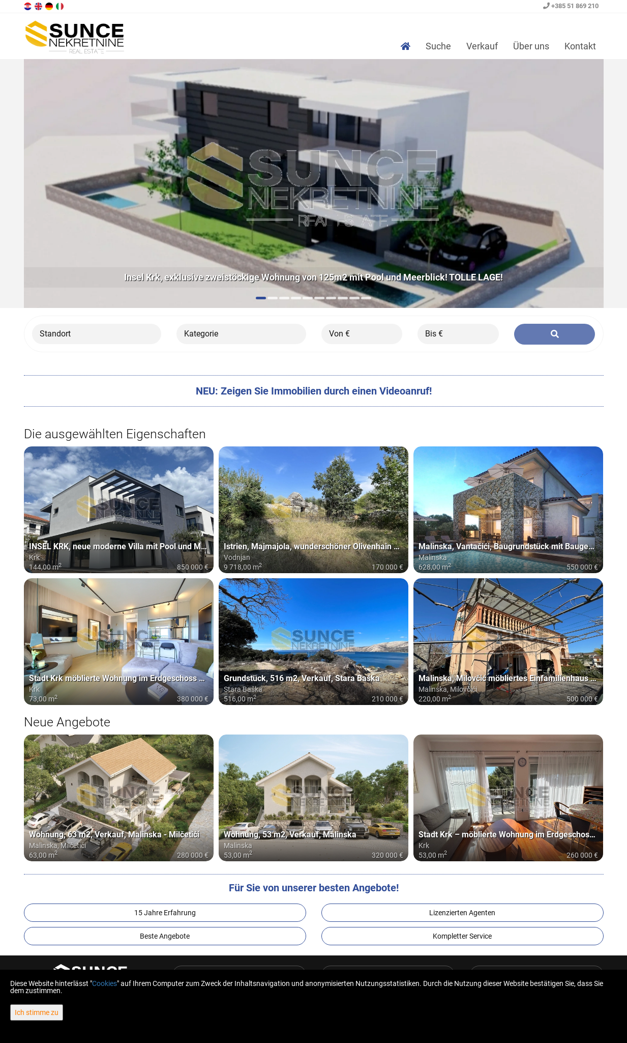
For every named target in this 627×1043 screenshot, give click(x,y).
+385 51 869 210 (571, 6)
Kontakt (580, 46)
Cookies (104, 983)
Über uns (531, 46)
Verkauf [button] (482, 46)
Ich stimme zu (36, 1012)
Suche (438, 46)
